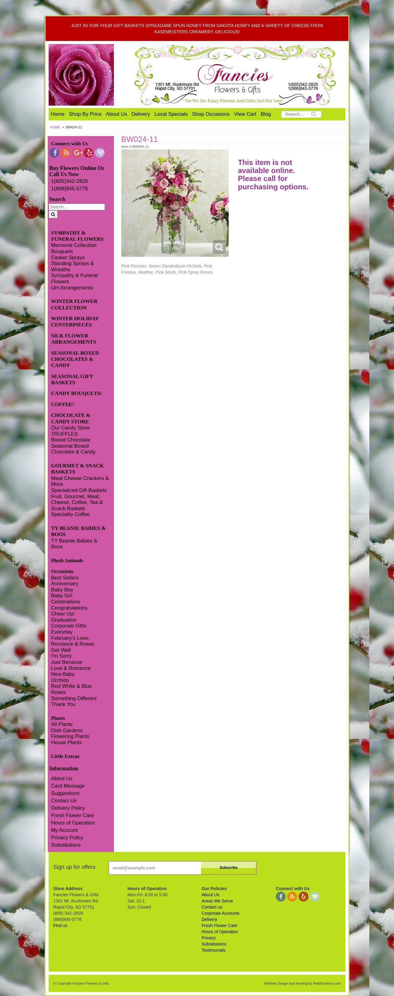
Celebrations (65, 602)
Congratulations (69, 608)
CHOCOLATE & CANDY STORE (70, 418)
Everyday (62, 632)
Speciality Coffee (70, 514)
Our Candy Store (70, 428)
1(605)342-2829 (69, 181)
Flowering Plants (70, 736)
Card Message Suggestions (68, 789)
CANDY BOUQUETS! (76, 393)
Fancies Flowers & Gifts (236, 75)
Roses (58, 692)
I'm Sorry (61, 656)
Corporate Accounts (220, 913)
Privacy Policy (67, 838)
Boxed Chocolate (70, 440)
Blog (266, 114)
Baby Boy (62, 590)
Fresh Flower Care (72, 815)
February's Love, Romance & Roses (72, 641)
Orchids (60, 680)
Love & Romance (71, 668)
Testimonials (213, 950)
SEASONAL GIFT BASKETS (72, 379)
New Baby (62, 674)
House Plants (66, 742)
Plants (58, 718)
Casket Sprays (68, 257)
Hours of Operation (73, 823)
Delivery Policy (68, 808)
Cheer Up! (62, 614)
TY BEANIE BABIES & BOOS (78, 531)
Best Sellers (65, 578)
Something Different (74, 698)
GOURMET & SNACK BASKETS (77, 469)
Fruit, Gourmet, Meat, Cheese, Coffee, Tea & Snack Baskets (77, 502)
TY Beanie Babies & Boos (74, 544)
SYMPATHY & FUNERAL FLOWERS (77, 236)
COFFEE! (62, 404)
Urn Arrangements (72, 288)
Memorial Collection (73, 245)
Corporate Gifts (68, 626)
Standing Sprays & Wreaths (72, 266)
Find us (60, 925)
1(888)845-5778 (69, 189)
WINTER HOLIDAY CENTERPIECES (74, 322)
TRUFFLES (64, 434)
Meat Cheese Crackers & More (80, 481)
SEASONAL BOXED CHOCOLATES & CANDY (75, 359)
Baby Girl (61, 596)
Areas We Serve (217, 900)
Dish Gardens (67, 730)
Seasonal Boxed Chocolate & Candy (73, 449)
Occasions (62, 571)
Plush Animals (67, 560)
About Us (116, 114)
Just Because (66, 662)
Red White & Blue (71, 686)
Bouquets (62, 251)
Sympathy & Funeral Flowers (74, 278)
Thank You (63, 704)
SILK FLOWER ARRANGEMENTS (73, 339)
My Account (64, 830)
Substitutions (66, 845)
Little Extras (65, 756)
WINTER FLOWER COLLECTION (74, 304)
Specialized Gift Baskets (79, 490)
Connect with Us (69, 144)
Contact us (212, 907)
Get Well (61, 650)
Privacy (209, 937)
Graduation (64, 620)
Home (58, 114)
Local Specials (171, 114)
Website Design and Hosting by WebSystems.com (302, 983)
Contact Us (64, 801)
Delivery (140, 114)
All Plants (62, 724)
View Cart (245, 114)
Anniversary (64, 584)
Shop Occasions (211, 114)
